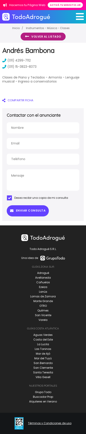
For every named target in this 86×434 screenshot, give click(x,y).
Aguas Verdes (43, 335)
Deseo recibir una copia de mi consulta (37, 198)
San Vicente (43, 315)
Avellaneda (43, 277)
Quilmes (43, 310)
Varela (43, 320)
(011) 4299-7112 (16, 60)
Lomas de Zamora (43, 296)
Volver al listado (43, 36)
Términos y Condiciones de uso (49, 423)
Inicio (16, 28)
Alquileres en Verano (43, 401)
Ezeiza (43, 287)
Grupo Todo (43, 392)
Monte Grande (43, 301)
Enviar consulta (27, 210)
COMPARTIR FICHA (17, 100)
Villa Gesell (43, 377)
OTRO (43, 306)
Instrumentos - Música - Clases (48, 28)
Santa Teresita (43, 372)
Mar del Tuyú (43, 358)
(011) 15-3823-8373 (19, 67)
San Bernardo (43, 363)
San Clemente (43, 368)
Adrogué (43, 273)
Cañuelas (43, 282)
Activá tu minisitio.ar (65, 5)
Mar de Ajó (43, 354)
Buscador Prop (43, 397)
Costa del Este (43, 339)
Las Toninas (43, 349)
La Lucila (43, 344)
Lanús (43, 292)
